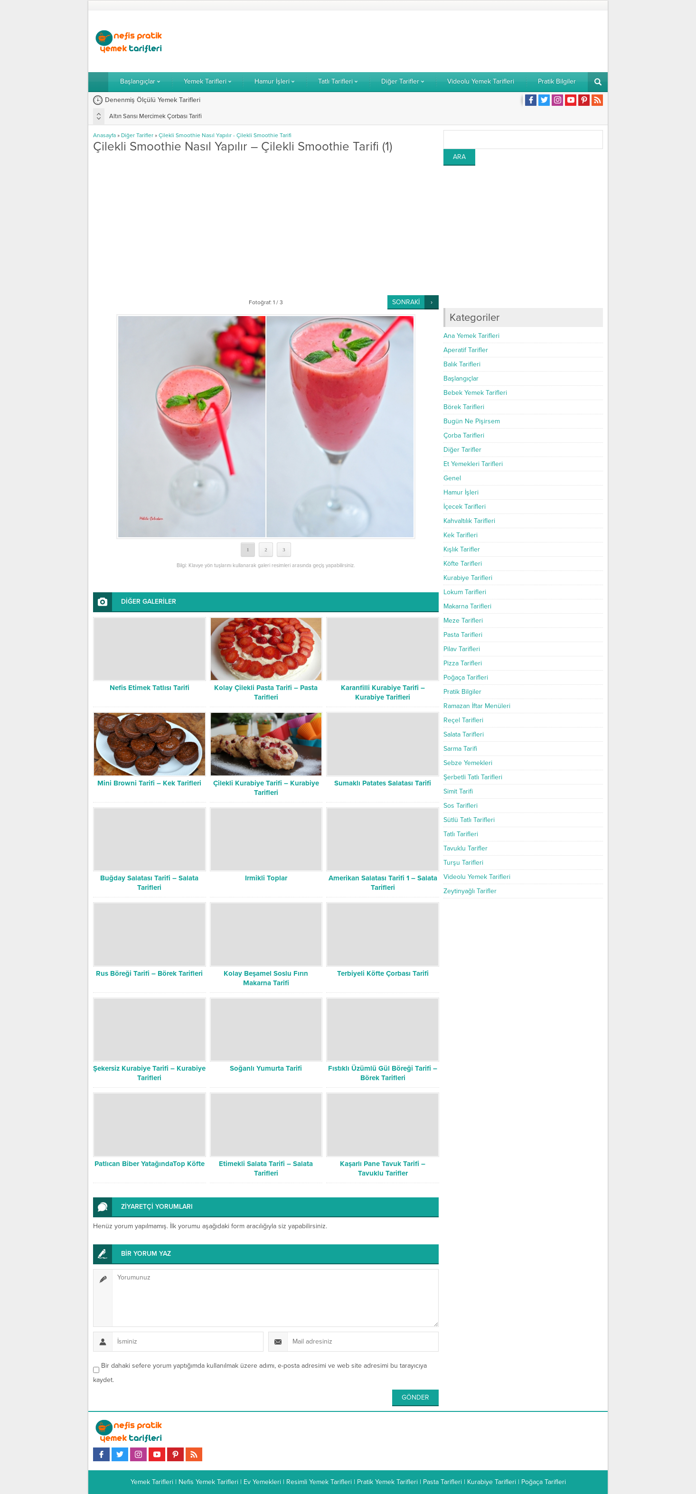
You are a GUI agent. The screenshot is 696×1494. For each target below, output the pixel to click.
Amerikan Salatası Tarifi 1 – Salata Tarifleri (383, 883)
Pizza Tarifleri (462, 663)
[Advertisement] (430, 41)
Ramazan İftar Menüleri (476, 706)
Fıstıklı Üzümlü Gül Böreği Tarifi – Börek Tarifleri (382, 1073)
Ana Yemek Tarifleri (471, 336)
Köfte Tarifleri (462, 564)
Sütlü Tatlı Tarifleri (469, 820)
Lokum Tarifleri (464, 592)
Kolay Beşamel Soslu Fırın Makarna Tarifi (266, 978)
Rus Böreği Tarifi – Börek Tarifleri (149, 973)
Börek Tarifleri (463, 407)
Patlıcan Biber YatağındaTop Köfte (149, 1163)
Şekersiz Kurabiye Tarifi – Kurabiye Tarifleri (149, 1073)
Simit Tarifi (458, 791)
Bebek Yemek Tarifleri (475, 393)
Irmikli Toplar (266, 878)
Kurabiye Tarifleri (467, 578)
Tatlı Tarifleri (460, 834)
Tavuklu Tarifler (465, 848)
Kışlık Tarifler (461, 549)
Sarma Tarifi (460, 749)
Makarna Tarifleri (467, 606)
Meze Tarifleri (463, 620)
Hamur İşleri (461, 492)
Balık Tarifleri (461, 364)
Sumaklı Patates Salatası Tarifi (382, 783)
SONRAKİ (406, 302)
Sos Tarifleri (460, 806)
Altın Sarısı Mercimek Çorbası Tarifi (155, 116)
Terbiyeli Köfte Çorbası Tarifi (383, 973)
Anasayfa (104, 135)
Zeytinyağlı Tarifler (470, 891)
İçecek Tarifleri (464, 507)
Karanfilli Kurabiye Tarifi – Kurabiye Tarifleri (383, 692)
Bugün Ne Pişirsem (471, 421)
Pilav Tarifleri (461, 649)
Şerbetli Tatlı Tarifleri (472, 777)
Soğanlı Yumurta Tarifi (266, 1068)
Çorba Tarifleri (463, 435)
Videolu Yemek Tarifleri (476, 877)
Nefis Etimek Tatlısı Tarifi (149, 687)
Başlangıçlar (461, 378)
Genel (452, 478)
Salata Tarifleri (463, 734)
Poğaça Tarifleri (465, 677)
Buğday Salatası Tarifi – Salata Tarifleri (149, 883)
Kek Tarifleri (460, 535)
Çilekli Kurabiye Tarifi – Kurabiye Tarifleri (266, 788)
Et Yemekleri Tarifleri (473, 464)
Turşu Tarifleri (463, 863)
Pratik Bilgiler (462, 692)
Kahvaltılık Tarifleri (469, 521)
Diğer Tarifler (137, 135)
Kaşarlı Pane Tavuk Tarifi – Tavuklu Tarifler (382, 1168)
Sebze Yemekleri (467, 763)
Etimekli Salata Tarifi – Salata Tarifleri (266, 1168)
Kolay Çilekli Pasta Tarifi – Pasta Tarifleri (266, 692)
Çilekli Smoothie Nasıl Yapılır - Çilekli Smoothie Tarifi (225, 135)
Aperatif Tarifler (465, 350)
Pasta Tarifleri (462, 635)
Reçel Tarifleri (463, 720)
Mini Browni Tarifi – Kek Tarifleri (149, 783)
